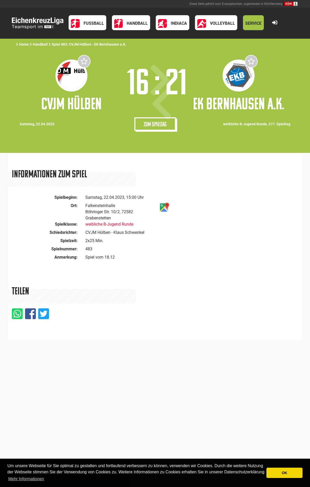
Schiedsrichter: (64, 232)
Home (24, 44)
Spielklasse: (66, 224)
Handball (40, 44)
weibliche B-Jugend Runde (109, 224)
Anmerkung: (66, 257)
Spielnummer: (64, 248)
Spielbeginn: (66, 197)
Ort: (74, 205)
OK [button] (284, 473)
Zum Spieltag (155, 124)
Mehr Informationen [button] (26, 479)
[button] (87, 22)
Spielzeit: (69, 240)
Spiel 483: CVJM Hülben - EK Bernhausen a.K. (89, 44)
